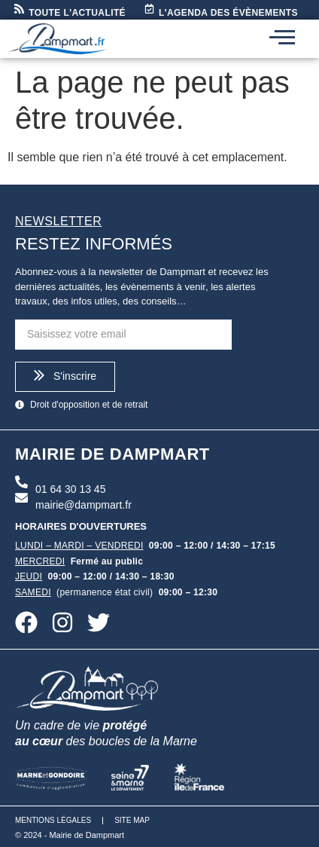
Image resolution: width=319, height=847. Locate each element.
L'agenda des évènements (228, 13)
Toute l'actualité (77, 13)
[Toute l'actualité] (19, 9)
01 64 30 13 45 (70, 489)
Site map (132, 820)
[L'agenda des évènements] (149, 9)
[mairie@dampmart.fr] (21, 498)
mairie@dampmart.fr (83, 505)
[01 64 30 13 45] (21, 483)
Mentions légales (53, 820)
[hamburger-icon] (282, 39)
